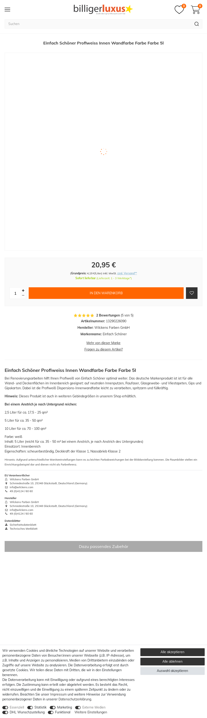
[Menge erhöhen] (23, 290)
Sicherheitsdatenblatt (20, 524)
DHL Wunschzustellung (27, 712)
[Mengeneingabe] (15, 293)
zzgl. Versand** (127, 273)
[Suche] (196, 23)
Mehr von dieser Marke (103, 343)
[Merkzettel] (180, 10)
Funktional (62, 712)
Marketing (64, 707)
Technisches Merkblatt (21, 528)
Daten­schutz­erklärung (75, 699)
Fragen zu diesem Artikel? (103, 349)
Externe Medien (93, 707)
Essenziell (17, 707)
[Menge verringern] (23, 295)
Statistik (40, 707)
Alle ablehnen (172, 661)
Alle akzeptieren (172, 652)
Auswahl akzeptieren (172, 671)
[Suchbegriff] (98, 23)
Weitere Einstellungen (90, 712)
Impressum (58, 694)
